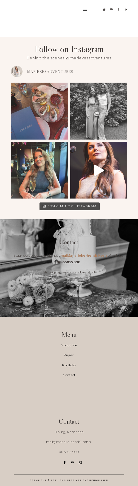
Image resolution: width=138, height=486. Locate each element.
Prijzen (69, 355)
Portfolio (69, 365)
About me (69, 345)
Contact (69, 375)
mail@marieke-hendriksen (84, 255)
